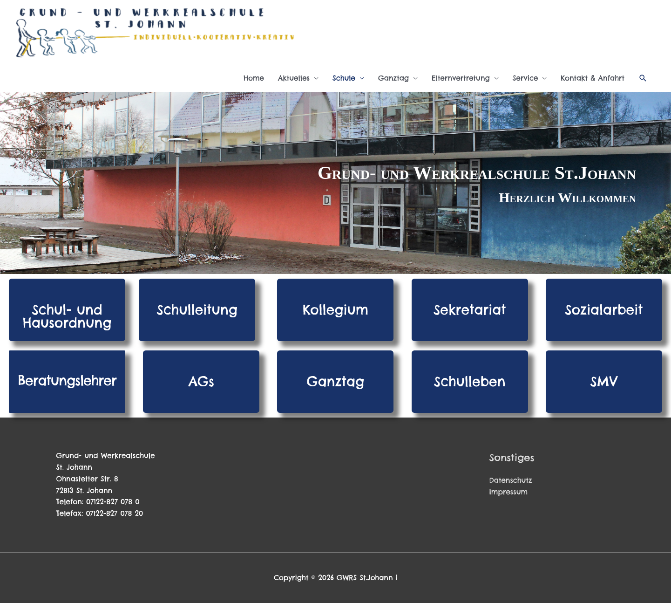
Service (525, 78)
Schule (343, 78)
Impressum (508, 491)
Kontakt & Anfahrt (592, 78)
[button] (643, 78)
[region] (335, 183)
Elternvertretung (461, 78)
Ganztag (393, 78)
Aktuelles (294, 78)
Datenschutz (510, 480)
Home (254, 78)
